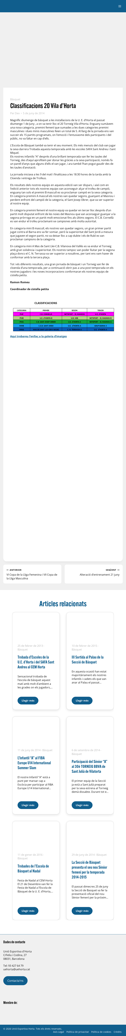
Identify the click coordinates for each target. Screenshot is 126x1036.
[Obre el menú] (120, 6)
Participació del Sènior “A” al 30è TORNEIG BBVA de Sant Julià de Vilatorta (89, 766)
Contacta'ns (15, 981)
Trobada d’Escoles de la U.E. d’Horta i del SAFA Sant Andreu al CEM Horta (36, 661)
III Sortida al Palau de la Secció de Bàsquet (88, 659)
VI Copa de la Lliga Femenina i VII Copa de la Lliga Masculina (32, 574)
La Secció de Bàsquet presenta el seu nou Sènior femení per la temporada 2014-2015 (89, 869)
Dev (17, 113)
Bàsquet (15, 99)
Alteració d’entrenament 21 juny (93, 572)
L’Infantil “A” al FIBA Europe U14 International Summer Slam (34, 762)
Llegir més (30, 699)
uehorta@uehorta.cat (16, 969)
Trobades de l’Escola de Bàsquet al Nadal (33, 868)
